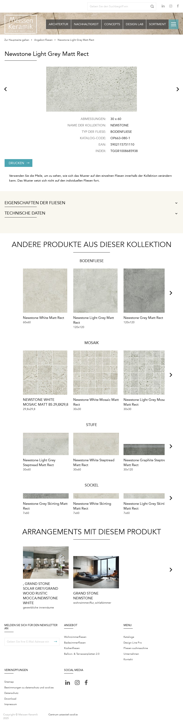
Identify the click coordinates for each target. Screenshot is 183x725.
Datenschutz (11, 693)
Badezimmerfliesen (75, 642)
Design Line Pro (133, 642)
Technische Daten (91, 213)
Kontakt (128, 659)
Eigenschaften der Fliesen (91, 203)
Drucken (19, 163)
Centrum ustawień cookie (63, 714)
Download (10, 698)
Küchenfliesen (72, 648)
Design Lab (134, 24)
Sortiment (157, 24)
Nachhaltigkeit (86, 24)
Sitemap (9, 681)
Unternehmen (131, 653)
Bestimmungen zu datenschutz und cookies (29, 687)
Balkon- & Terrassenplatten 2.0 (81, 653)
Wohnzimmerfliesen (75, 636)
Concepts (112, 24)
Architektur (58, 24)
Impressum (10, 704)
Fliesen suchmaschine (136, 648)
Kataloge (129, 636)
